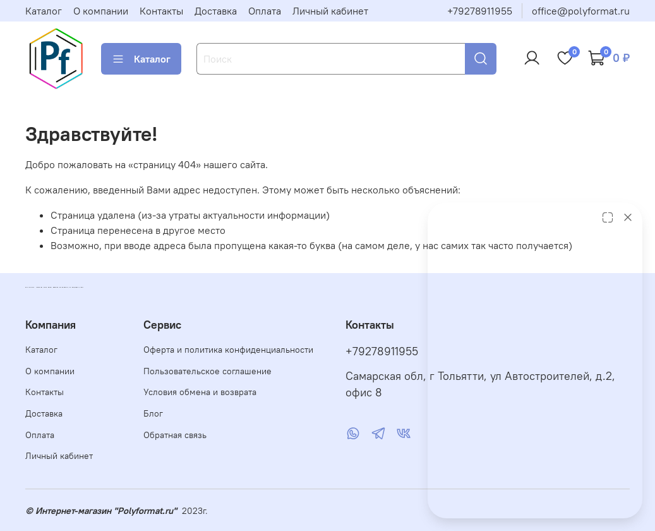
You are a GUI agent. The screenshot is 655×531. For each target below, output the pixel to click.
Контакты (161, 10)
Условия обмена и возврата (199, 392)
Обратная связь (175, 435)
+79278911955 (479, 10)
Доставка (216, 10)
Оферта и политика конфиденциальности (228, 349)
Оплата (264, 10)
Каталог (43, 10)
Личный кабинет (330, 10)
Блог (153, 413)
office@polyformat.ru (581, 10)
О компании (100, 10)
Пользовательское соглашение (207, 371)
